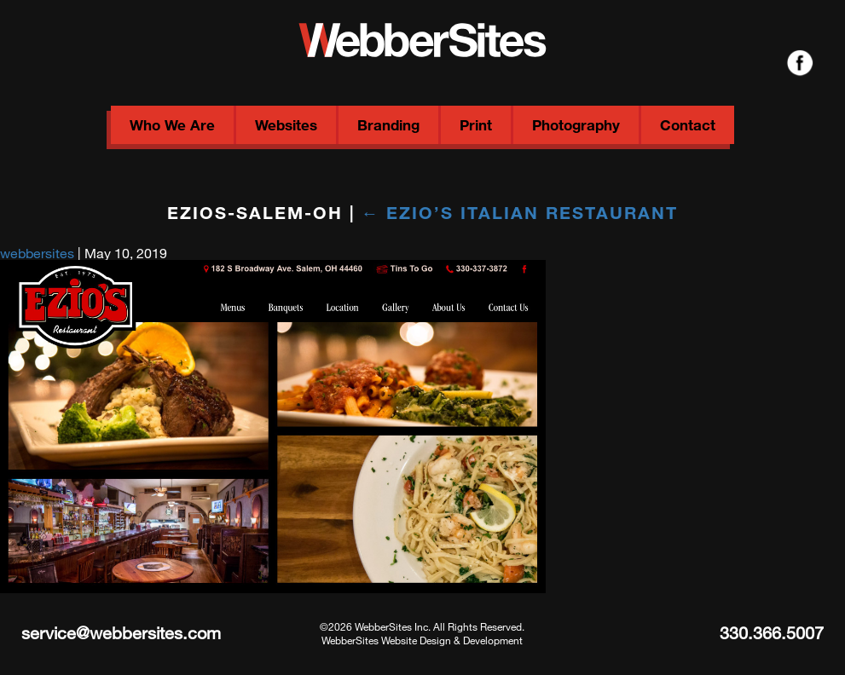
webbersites (37, 253)
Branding (388, 125)
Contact (687, 125)
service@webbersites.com (121, 633)
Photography (576, 125)
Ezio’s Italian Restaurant (520, 212)
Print (476, 125)
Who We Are (172, 125)
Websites (286, 125)
